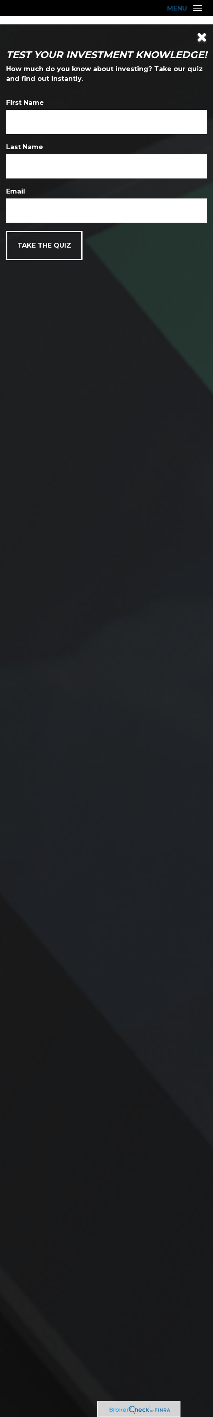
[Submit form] (44, 245)
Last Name (24, 147)
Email (15, 191)
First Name (25, 103)
